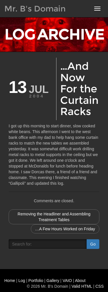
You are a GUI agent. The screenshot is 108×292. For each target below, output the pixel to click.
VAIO (67, 280)
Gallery (52, 280)
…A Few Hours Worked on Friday (65, 229)
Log (21, 280)
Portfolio (36, 280)
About (80, 280)
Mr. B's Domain (35, 8)
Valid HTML (81, 286)
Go (93, 244)
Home (9, 280)
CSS (99, 286)
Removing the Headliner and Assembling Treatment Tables (54, 217)
